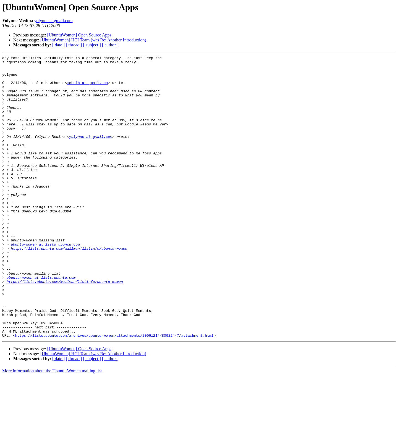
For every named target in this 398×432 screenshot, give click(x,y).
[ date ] (58, 45)
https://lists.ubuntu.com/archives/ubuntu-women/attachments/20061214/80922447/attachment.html (114, 391)
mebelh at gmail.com (87, 88)
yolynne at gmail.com (53, 20)
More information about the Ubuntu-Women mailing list (52, 427)
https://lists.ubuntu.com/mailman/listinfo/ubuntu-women (69, 287)
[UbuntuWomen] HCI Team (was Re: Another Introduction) (93, 40)
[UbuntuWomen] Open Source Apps (79, 35)
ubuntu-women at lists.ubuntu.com (45, 282)
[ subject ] (92, 45)
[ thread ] (74, 45)
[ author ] (110, 45)
